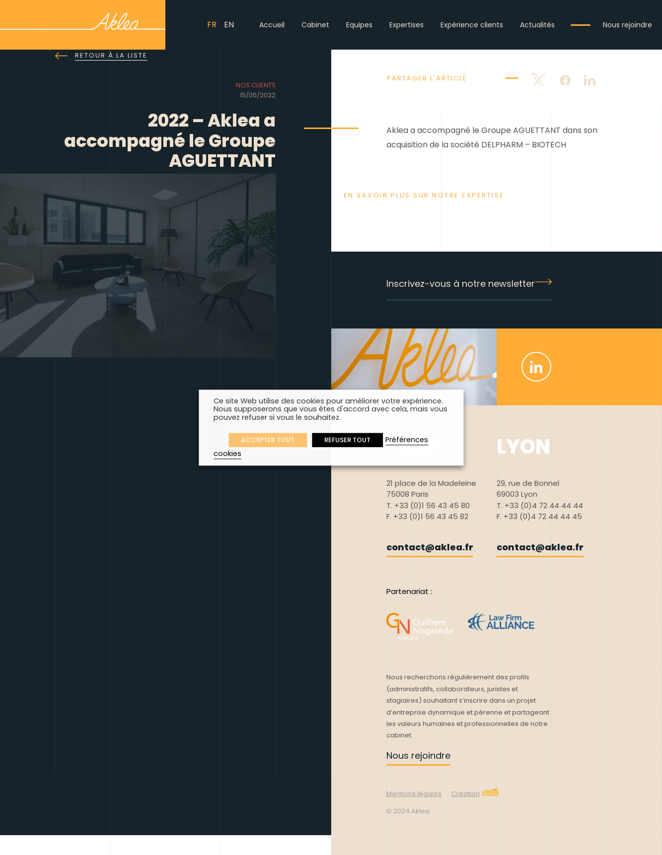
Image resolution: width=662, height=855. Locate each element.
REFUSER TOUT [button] (347, 440)
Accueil (272, 25)
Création (475, 793)
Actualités (537, 25)
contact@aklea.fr (429, 547)
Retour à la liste (101, 56)
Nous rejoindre (627, 25)
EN (229, 24)
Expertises (406, 25)
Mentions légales (413, 793)
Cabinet (315, 25)
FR (212, 24)
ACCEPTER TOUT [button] (267, 440)
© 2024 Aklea (408, 811)
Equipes (359, 25)
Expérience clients (472, 25)
